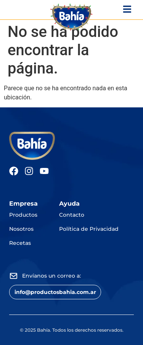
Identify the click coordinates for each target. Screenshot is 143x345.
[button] (55, 292)
